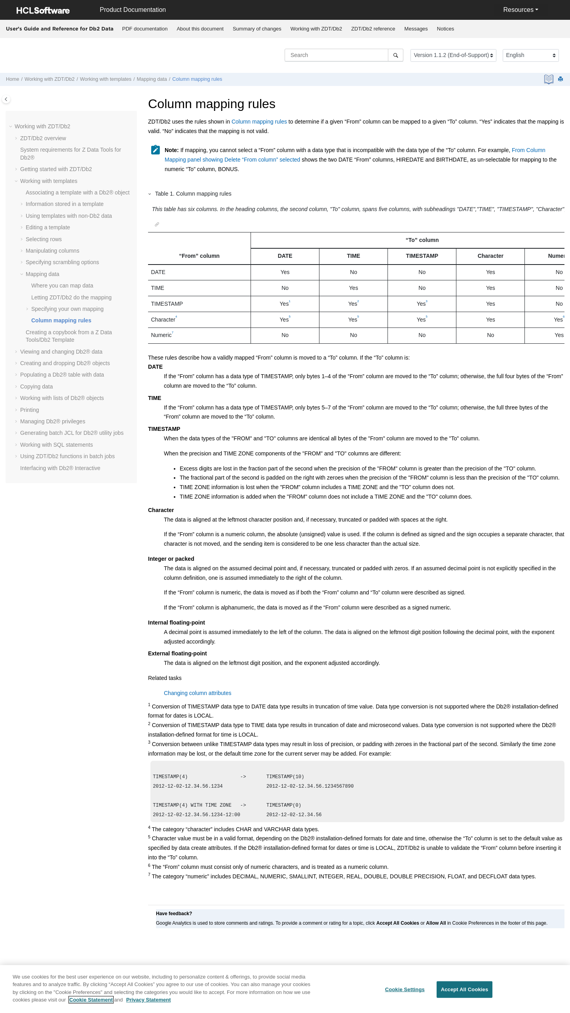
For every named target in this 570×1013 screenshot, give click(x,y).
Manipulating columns (52, 251)
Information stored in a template (65, 204)
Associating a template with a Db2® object (77, 192)
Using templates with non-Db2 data (69, 216)
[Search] (395, 55)
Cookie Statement (91, 1004)
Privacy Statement (148, 1004)
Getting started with (56, 169)
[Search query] (344, 55)
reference (373, 29)
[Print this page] (561, 79)
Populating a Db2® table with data (62, 374)
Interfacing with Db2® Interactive (60, 468)
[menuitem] (145, 29)
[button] (11, 127)
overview (43, 138)
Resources (518, 9)
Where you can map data (62, 285)
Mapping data (152, 79)
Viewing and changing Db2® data (61, 351)
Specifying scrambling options (62, 262)
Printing (29, 410)
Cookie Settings (405, 994)
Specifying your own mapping (67, 309)
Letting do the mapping (71, 297)
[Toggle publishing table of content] (6, 99)
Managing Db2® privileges (52, 421)
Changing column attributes (197, 693)
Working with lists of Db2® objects (62, 398)
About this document (200, 29)
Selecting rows (44, 239)
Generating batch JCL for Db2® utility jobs (72, 433)
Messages (416, 29)
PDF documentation (145, 29)
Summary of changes (257, 29)
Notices (445, 29)
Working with (316, 29)
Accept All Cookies (464, 994)
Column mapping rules (197, 79)
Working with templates (105, 79)
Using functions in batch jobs (67, 456)
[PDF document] (549, 79)
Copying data (36, 386)
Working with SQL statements (56, 445)
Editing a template (48, 227)
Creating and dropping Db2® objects (65, 363)
